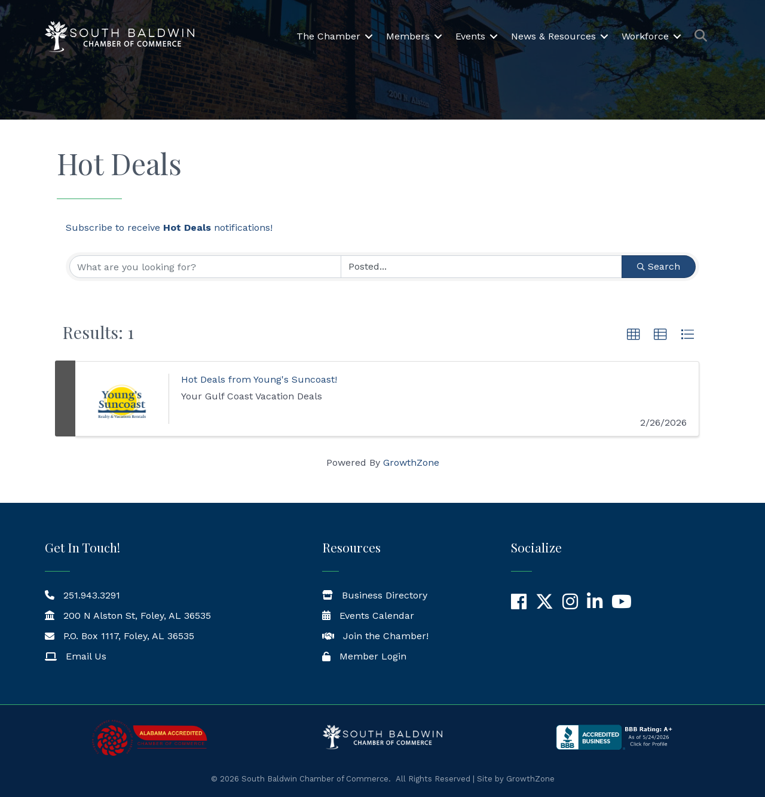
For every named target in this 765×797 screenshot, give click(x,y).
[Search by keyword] (205, 266)
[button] (633, 335)
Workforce (645, 36)
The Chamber (328, 36)
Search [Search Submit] (658, 266)
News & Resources (553, 36)
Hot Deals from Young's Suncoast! (259, 379)
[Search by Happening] (481, 266)
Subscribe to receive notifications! (169, 227)
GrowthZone (411, 462)
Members (408, 36)
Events (470, 36)
